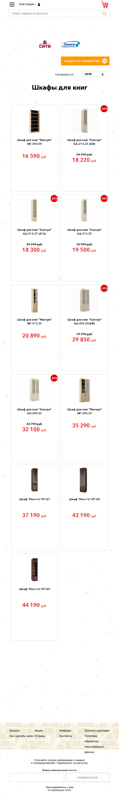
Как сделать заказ (21, 736)
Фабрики (65, 730)
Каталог (14, 730)
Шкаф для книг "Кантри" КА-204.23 (34, 411)
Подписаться (87, 777)
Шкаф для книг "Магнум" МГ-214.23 (34, 321)
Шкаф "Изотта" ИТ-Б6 (84, 499)
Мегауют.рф (59, 28)
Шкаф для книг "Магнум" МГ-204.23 (84, 411)
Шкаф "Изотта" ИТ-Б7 (34, 499)
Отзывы (39, 736)
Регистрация (26, 4)
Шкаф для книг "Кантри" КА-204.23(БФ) (84, 321)
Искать (104, 13)
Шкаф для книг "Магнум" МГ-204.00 (34, 142)
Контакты (66, 736)
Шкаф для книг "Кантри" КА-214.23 (84, 231)
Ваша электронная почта (59, 770)
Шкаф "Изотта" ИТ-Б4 (34, 589)
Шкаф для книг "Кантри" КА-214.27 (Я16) (34, 231)
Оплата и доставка (97, 730)
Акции (38, 730)
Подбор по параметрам (82, 61)
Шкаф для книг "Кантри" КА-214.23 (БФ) (84, 142)
